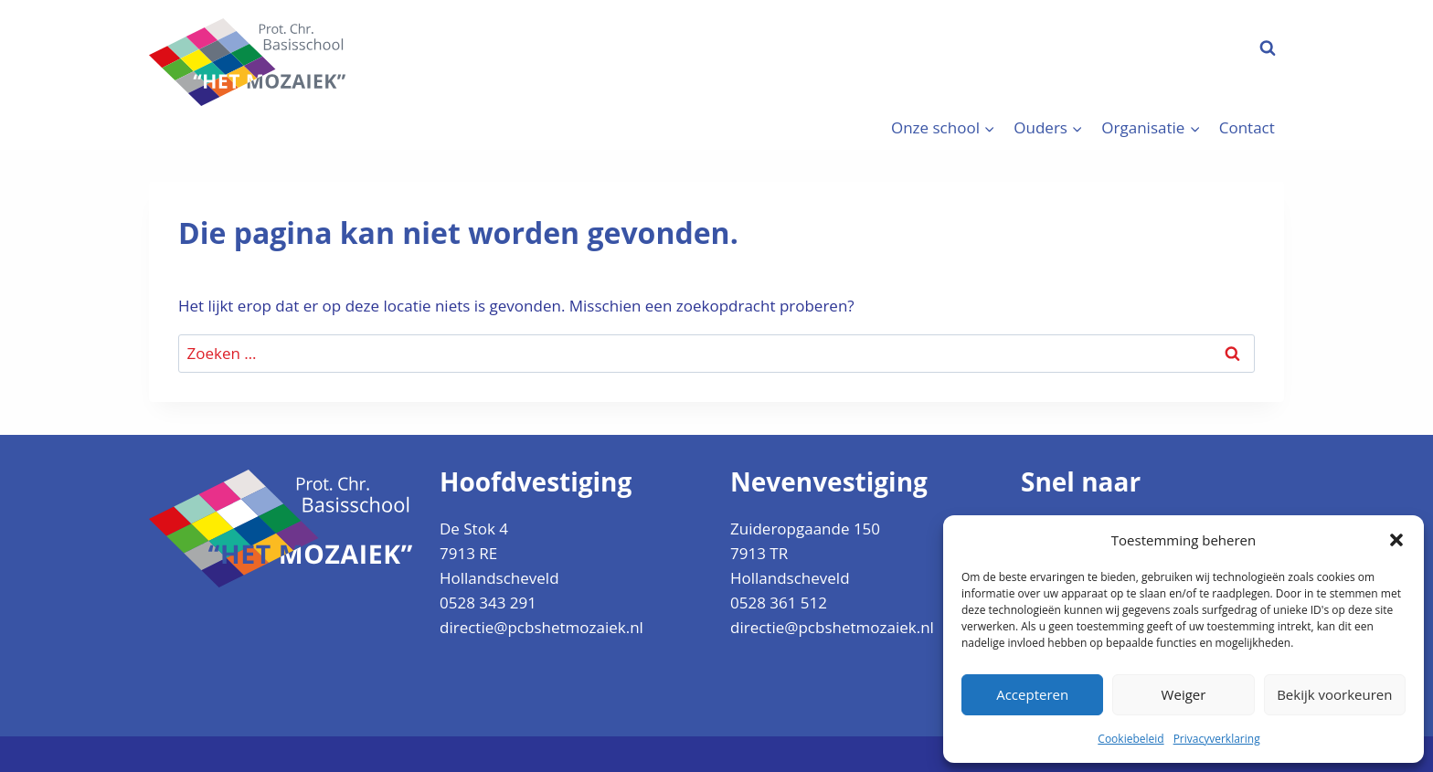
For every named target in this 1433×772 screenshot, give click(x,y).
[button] (1396, 540)
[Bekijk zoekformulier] (1267, 48)
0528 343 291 (488, 602)
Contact (1247, 127)
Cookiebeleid (1130, 738)
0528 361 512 (778, 602)
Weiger (1184, 694)
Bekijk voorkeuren (1334, 694)
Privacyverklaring (1216, 738)
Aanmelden (1169, 47)
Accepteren (1032, 694)
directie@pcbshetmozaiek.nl (541, 627)
